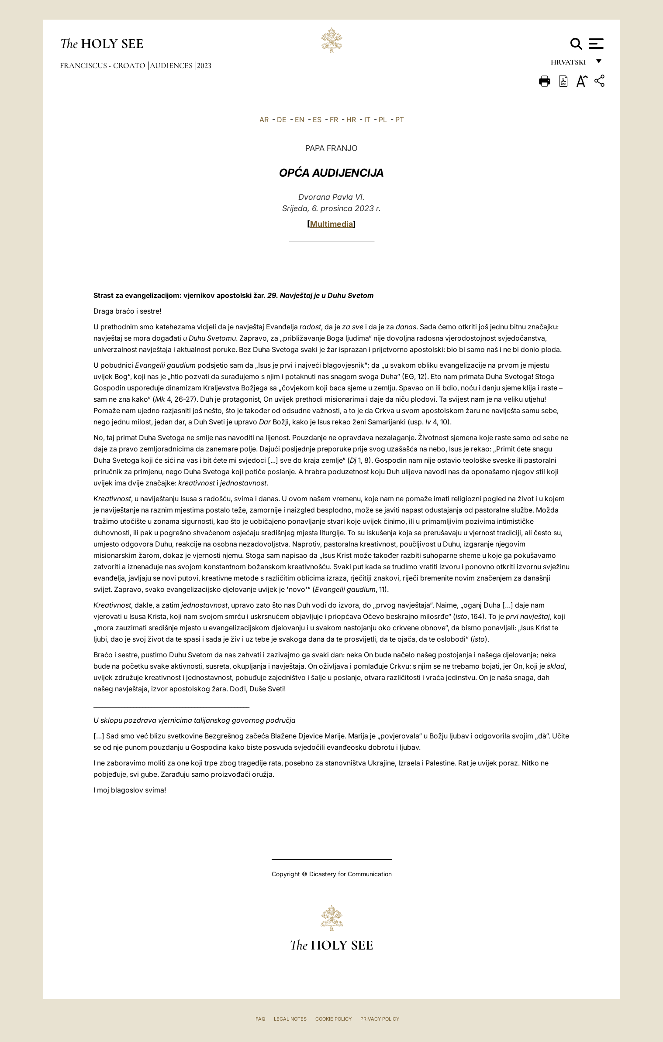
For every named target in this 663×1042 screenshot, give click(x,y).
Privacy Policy (379, 1019)
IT (367, 119)
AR (264, 119)
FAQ (260, 1019)
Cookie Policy (333, 1019)
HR (351, 119)
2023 (204, 65)
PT (399, 119)
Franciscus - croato (103, 65)
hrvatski (570, 64)
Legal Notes (290, 1019)
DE (282, 119)
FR (334, 119)
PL (383, 119)
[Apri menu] (595, 43)
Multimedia (331, 224)
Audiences (172, 65)
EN (299, 119)
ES (317, 119)
